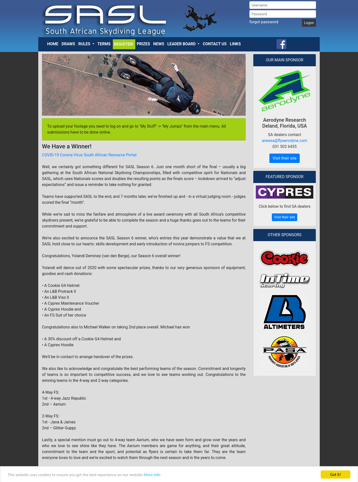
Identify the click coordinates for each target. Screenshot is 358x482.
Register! (123, 44)
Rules (84, 44)
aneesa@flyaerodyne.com (284, 140)
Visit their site (285, 158)
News (158, 44)
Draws (68, 44)
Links (235, 44)
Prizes (143, 44)
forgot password (263, 22)
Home (52, 44)
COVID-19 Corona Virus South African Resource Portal (89, 155)
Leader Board (182, 44)
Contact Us (214, 44)
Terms (104, 44)
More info (152, 477)
